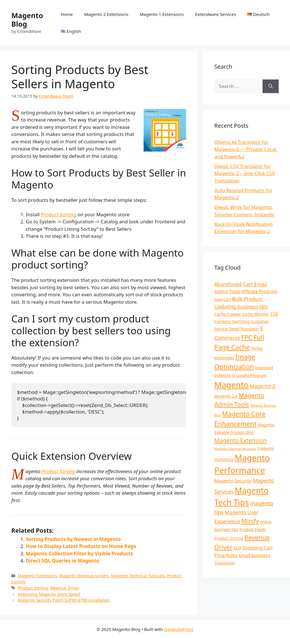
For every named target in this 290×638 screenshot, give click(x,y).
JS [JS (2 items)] (233, 375)
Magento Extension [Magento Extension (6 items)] (240, 440)
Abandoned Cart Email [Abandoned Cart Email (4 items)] (240, 284)
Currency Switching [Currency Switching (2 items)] (232, 321)
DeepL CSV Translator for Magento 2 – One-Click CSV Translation (244, 173)
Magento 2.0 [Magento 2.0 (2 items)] (226, 396)
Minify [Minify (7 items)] (250, 521)
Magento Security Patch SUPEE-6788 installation (64, 600)
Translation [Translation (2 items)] (224, 563)
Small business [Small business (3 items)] (254, 555)
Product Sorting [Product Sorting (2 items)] (228, 538)
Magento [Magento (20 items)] (231, 384)
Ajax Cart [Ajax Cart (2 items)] (222, 299)
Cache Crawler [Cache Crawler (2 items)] (227, 314)
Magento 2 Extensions (106, 14)
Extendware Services (215, 14)
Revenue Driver (65, 588)
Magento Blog (27, 20)
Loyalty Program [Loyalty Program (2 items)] (251, 375)
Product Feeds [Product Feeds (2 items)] (252, 529)
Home (67, 14)
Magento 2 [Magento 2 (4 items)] (262, 386)
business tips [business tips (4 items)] (253, 306)
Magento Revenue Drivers (84, 575)
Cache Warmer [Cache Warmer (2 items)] (255, 314)
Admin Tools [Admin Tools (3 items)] (227, 291)
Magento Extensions (37, 575)
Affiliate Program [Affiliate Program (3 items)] (260, 291)
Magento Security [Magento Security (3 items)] (232, 481)
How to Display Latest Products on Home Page (81, 546)
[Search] (271, 86)
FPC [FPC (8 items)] (246, 337)
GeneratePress (178, 629)
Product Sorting (58, 214)
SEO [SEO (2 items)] (237, 548)
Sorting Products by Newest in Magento (73, 539)
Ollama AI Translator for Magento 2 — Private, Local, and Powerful (245, 149)
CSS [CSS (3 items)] (274, 314)
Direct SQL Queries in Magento (62, 560)
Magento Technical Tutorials (138, 575)
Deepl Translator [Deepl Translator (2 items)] (244, 328)
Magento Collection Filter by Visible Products (79, 553)
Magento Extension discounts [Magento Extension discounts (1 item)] (235, 449)
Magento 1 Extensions (162, 14)
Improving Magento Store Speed (49, 594)
